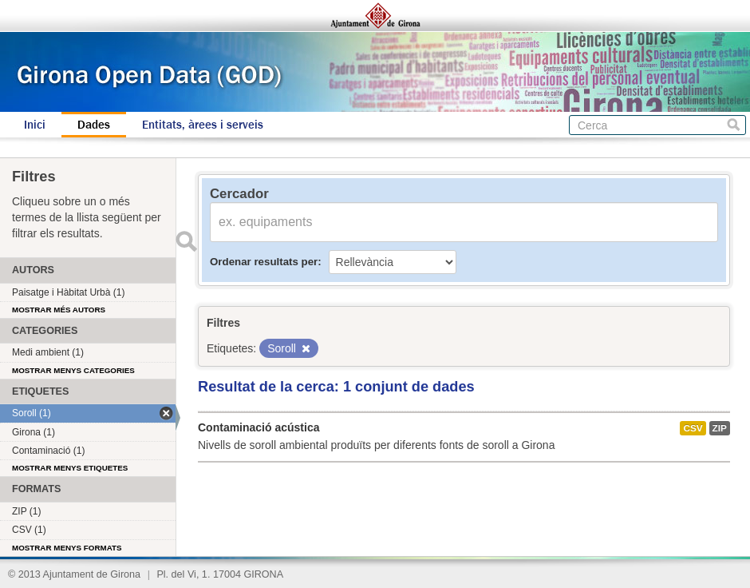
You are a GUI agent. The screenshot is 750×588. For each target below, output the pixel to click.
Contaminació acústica (259, 427)
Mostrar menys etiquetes (70, 467)
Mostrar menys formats (67, 547)
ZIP (719, 428)
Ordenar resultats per (264, 262)
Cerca (733, 125)
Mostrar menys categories (73, 370)
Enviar (186, 241)
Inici (34, 125)
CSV (692, 428)
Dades (93, 125)
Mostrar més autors (58, 309)
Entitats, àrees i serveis (202, 125)
